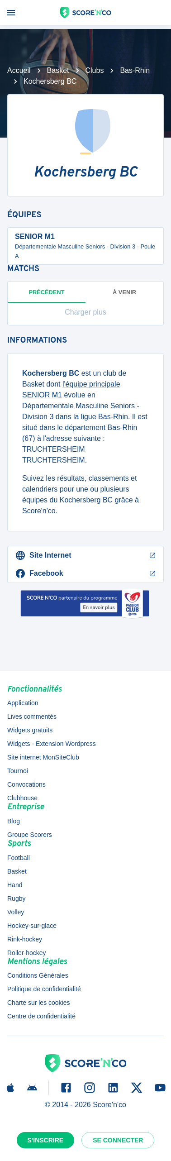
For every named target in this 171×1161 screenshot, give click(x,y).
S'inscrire (46, 1140)
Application (22, 703)
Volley (15, 912)
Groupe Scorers (29, 834)
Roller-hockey (26, 952)
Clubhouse (22, 798)
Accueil (19, 70)
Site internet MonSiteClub (43, 757)
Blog (13, 821)
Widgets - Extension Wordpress (51, 743)
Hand (14, 885)
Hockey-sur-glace (32, 925)
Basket (58, 70)
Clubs (95, 70)
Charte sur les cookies (38, 1002)
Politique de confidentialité (44, 989)
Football (18, 857)
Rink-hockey (24, 939)
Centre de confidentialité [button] (41, 1016)
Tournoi (17, 770)
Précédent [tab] (47, 296)
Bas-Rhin (135, 70)
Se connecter (118, 1140)
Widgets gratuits (29, 730)
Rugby (16, 898)
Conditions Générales (37, 975)
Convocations (26, 784)
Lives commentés (32, 716)
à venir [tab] (124, 292)
